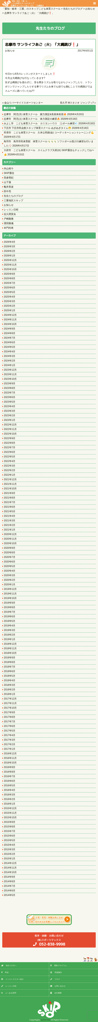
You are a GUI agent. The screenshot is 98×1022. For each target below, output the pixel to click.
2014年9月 (9, 877)
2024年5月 (9, 347)
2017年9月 (9, 712)
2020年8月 (9, 552)
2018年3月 (9, 685)
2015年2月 (9, 854)
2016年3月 (9, 794)
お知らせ (10, 50)
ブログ (55, 979)
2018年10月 (10, 653)
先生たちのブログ (13, 196)
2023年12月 (10, 369)
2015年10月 (10, 817)
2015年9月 (9, 822)
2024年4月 (9, 351)
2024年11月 (10, 319)
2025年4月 (9, 296)
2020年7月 (9, 557)
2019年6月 (9, 616)
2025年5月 (9, 292)
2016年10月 (10, 762)
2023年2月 (9, 415)
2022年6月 (9, 452)
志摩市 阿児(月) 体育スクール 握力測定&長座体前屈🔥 (35, 114)
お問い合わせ (57, 986)
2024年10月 (10, 324)
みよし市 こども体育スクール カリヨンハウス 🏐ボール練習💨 (41, 123)
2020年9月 (9, 548)
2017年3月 (9, 739)
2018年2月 (9, 689)
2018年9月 (9, 657)
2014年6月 (9, 890)
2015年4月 (9, 845)
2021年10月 (10, 488)
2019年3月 (9, 630)
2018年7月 (9, 666)
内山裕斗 (8, 168)
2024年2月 (9, 360)
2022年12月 (10, 424)
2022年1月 (9, 475)
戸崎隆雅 (8, 218)
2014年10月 (10, 872)
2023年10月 (10, 379)
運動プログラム (58, 965)
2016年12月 (10, 753)
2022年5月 (9, 456)
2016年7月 (9, 776)
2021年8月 (9, 497)
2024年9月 (9, 328)
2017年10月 (10, 708)
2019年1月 (9, 639)
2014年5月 (9, 895)
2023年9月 (9, 383)
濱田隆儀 (8, 223)
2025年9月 (9, 274)
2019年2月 (9, 634)
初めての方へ (9, 965)
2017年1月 (9, 749)
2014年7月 (9, 886)
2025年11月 (10, 264)
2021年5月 (9, 511)
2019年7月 (9, 612)
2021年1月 (9, 529)
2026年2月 (9, 251)
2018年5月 (9, 676)
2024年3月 (9, 356)
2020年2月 (9, 580)
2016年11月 (10, 758)
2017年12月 (10, 698)
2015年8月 (9, 826)
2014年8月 (9, 881)
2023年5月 (9, 401)
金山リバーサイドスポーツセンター (23, 102)
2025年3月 (9, 301)
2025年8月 (9, 278)
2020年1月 (9, 584)
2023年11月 (10, 374)
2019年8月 (9, 607)
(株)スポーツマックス (49, 940)
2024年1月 (9, 365)
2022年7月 (9, 447)
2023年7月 (9, 392)
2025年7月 (9, 283)
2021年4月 (9, 516)
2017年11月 (10, 703)
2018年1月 (9, 694)
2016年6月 (9, 781)
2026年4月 (9, 242)
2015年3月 (9, 849)
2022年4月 (9, 461)
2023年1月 (9, 420)
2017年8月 (9, 717)
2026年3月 (9, 246)
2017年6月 (9, 726)
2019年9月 (9, 602)
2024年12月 (10, 315)
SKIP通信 (9, 173)
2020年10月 (10, 543)
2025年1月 (9, 310)
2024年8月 (9, 333)
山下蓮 (7, 182)
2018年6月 (9, 671)
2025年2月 (9, 306)
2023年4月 (9, 406)
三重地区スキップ (13, 200)
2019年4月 (9, 625)
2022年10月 (10, 433)
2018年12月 (10, 644)
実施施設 (56, 972)
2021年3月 (9, 520)
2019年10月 (10, 598)
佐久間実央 (10, 214)
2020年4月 (9, 570)
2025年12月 (10, 260)
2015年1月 (9, 858)
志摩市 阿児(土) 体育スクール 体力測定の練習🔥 (32, 119)
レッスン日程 (11, 209)
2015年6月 (9, 835)
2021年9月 (9, 493)
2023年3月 (9, 411)
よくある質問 (8, 993)
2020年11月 (10, 538)
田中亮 (7, 191)
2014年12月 (10, 863)
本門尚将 (8, 228)
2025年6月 (9, 287)
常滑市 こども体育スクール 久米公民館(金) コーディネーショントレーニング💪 (49, 132)
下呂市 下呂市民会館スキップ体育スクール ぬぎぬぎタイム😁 (37, 128)
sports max (45, 1020)
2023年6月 (9, 397)
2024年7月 (9, 338)
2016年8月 (9, 771)
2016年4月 (9, 790)
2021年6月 (9, 507)
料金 (5, 972)
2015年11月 (10, 813)
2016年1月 (9, 803)
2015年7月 (9, 831)
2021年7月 (9, 502)
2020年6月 (9, 561)
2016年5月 (9, 785)
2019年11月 (10, 593)
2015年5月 (9, 840)
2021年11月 (10, 484)
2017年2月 (9, 744)
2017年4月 (9, 735)
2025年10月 (10, 269)
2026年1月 (9, 255)
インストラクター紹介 (12, 979)
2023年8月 (9, 388)
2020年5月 (9, 566)
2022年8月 (9, 443)
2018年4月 (9, 680)
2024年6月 (9, 342)
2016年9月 (9, 767)
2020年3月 (9, 575)
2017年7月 (9, 721)
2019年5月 (9, 621)
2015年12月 (10, 808)
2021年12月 (10, 479)
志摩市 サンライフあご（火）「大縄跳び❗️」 (42, 44)
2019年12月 (10, 589)
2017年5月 (9, 730)
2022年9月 (9, 438)
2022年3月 (9, 465)
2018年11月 (10, 648)
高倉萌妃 (8, 177)
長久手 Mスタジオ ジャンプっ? (77, 102)
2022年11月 (10, 429)
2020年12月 (10, 534)
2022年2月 (9, 470)
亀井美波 (8, 186)
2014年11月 (10, 867)
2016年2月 (9, 799)
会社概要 (56, 993)
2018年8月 (9, 662)
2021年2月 (9, 525)
